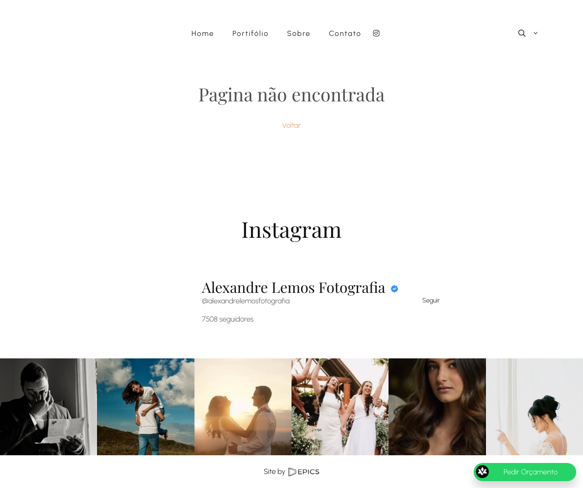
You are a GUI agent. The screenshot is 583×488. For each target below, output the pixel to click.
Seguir (431, 300)
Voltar (291, 125)
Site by (291, 471)
